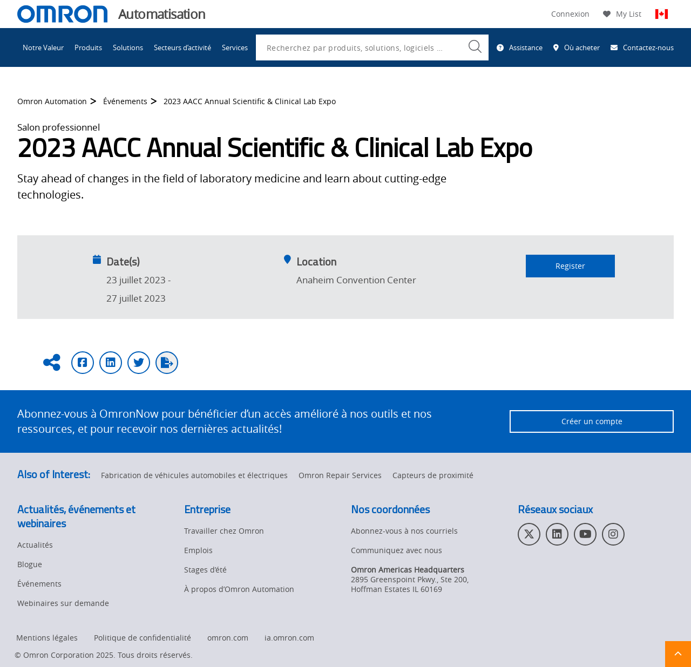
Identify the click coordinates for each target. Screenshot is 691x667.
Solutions (128, 47)
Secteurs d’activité (182, 47)
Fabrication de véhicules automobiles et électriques (194, 475)
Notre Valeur (43, 47)
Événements (125, 108)
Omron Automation (52, 108)
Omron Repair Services (340, 475)
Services (235, 47)
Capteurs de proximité (432, 475)
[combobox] (372, 47)
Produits (88, 47)
